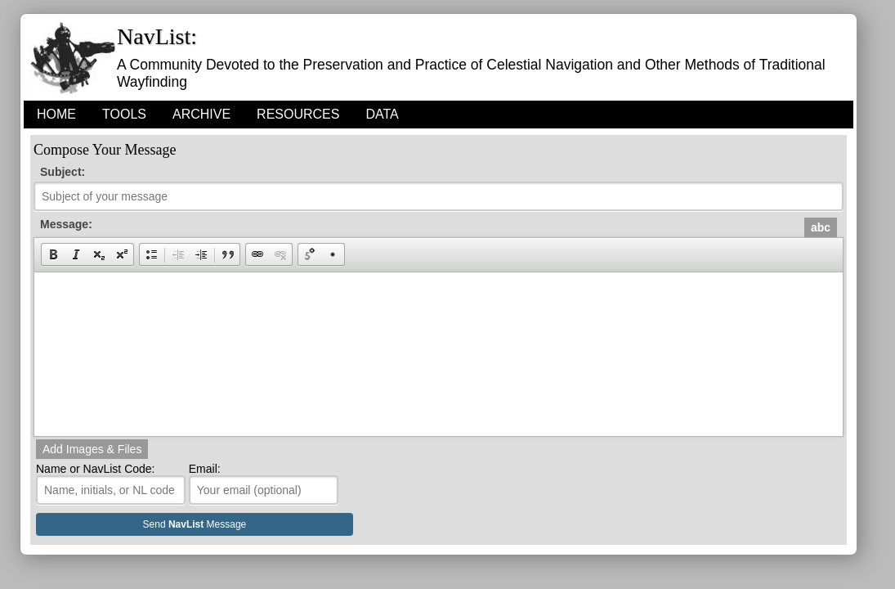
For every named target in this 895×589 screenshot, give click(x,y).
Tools (124, 114)
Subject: (62, 171)
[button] (53, 254)
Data (381, 114)
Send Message (195, 524)
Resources (298, 114)
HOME (56, 114)
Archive (201, 114)
